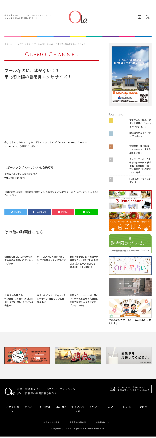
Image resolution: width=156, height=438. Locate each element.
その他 (143, 34)
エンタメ (61, 34)
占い (110, 34)
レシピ (127, 34)
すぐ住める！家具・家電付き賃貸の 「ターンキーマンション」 (140, 124)
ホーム (8, 46)
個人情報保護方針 (51, 424)
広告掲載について (104, 424)
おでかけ (45, 34)
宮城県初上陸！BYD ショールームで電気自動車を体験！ (140, 150)
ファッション (13, 34)
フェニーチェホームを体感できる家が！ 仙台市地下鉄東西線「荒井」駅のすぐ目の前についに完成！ (140, 167)
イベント (94, 34)
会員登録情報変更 (78, 424)
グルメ (29, 34)
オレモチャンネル (23, 46)
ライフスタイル (78, 34)
